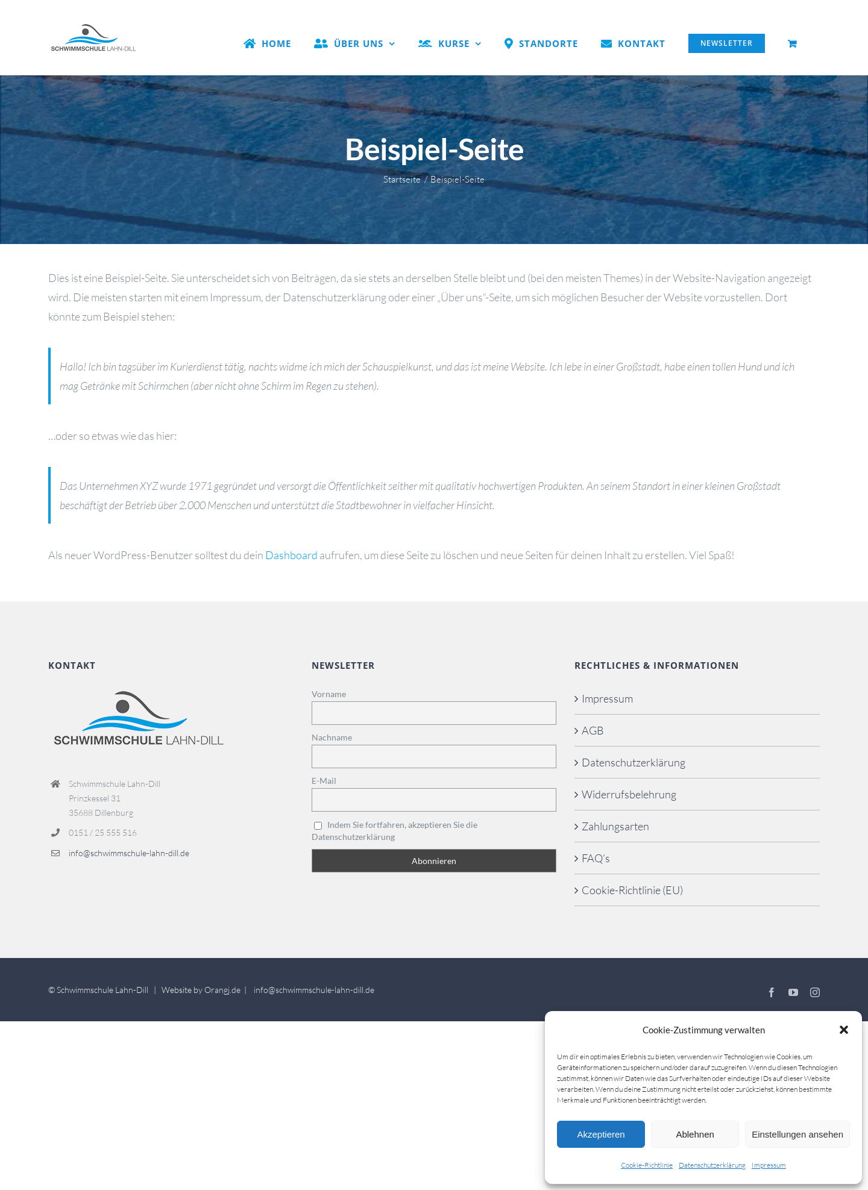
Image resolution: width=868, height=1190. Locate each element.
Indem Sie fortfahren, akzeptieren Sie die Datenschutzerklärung (395, 830)
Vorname (329, 694)
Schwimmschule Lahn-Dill (102, 990)
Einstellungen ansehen (797, 1134)
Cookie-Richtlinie (647, 1165)
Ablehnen (695, 1134)
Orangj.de (222, 990)
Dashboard (291, 555)
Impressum (769, 1165)
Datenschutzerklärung (712, 1165)
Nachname (332, 737)
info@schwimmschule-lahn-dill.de (129, 853)
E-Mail (324, 780)
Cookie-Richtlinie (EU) (632, 890)
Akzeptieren (600, 1134)
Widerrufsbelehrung (629, 794)
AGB (593, 730)
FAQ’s (596, 858)
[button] (844, 1030)
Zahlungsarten (615, 826)
